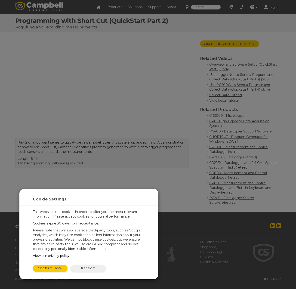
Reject (88, 268)
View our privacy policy (51, 256)
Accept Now (50, 268)
